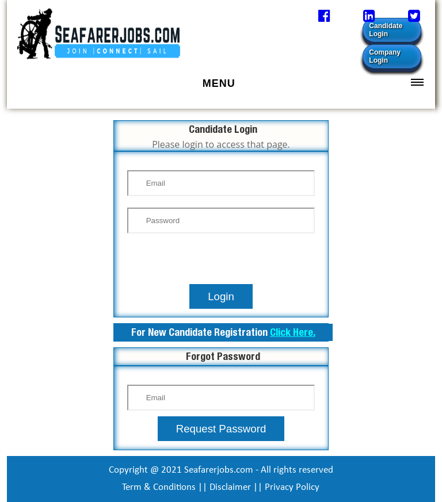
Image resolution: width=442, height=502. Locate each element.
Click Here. (292, 332)
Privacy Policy (292, 487)
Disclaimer (230, 487)
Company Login (385, 56)
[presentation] (221, 261)
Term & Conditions (159, 487)
